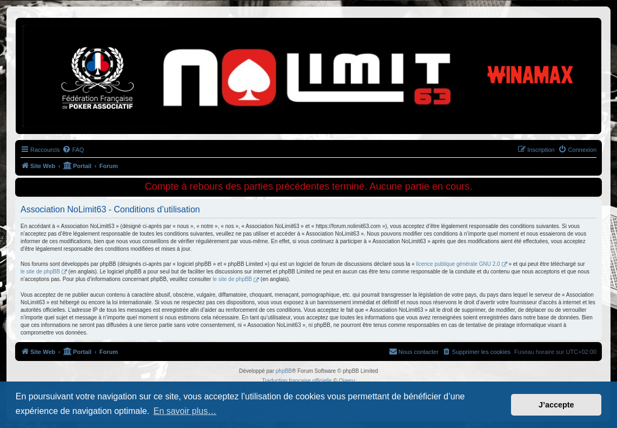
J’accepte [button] (556, 404)
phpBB (284, 371)
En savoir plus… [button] (185, 411)
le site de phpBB (40, 272)
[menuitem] (73, 149)
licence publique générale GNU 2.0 (458, 264)
